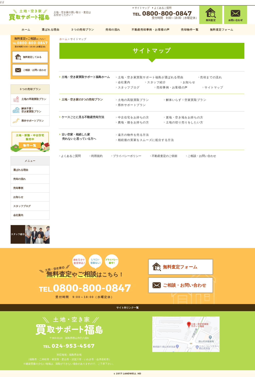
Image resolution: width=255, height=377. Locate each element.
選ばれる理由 (50, 29)
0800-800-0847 (92, 288)
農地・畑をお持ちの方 (133, 122)
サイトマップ (142, 7)
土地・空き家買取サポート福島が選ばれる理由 (150, 77)
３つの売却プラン (82, 29)
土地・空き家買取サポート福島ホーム (86, 76)
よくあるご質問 (162, 7)
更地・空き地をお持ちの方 (184, 117)
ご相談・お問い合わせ (202, 155)
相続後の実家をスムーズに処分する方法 (146, 139)
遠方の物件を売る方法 (133, 134)
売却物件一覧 (190, 29)
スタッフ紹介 (156, 82)
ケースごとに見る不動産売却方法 (83, 117)
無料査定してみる (32, 57)
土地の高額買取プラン (133, 99)
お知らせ (189, 82)
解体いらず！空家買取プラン (186, 99)
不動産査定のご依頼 (164, 155)
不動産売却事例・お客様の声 (151, 29)
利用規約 (97, 155)
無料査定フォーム (221, 29)
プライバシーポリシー (127, 155)
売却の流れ (113, 29)
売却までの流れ (211, 77)
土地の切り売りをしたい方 (184, 122)
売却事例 (18, 188)
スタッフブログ (129, 87)
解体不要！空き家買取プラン (31, 110)
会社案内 (124, 82)
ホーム (26, 29)
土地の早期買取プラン (33, 99)
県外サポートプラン (132, 104)
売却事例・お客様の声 (172, 87)
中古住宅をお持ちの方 (133, 117)
